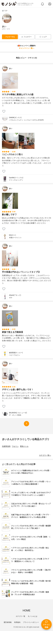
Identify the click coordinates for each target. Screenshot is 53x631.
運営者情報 (8, 622)
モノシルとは (32, 616)
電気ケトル (24, 446)
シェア (43, 37)
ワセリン (15, 446)
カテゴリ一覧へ (45, 455)
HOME (26, 610)
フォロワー (26, 37)
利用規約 (17, 622)
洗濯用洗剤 (6, 446)
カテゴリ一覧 (20, 616)
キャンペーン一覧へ (26, 48)
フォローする (10, 37)
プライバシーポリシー (31, 622)
